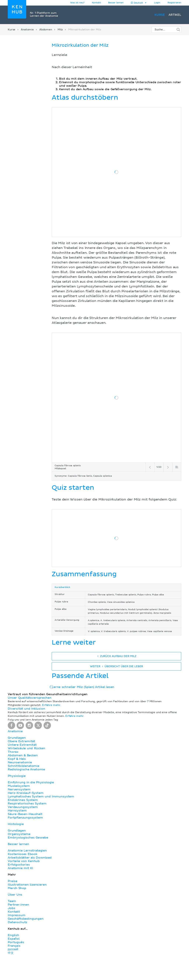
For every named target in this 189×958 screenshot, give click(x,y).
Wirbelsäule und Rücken (26, 748)
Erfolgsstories (19, 864)
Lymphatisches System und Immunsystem (41, 796)
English (13, 935)
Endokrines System (23, 800)
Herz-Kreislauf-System (26, 792)
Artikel (175, 14)
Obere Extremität (21, 741)
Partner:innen (18, 904)
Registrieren (174, 3)
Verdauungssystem (23, 807)
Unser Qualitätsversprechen (29, 697)
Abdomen (45, 29)
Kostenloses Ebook (22, 854)
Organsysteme (19, 834)
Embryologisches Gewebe (28, 837)
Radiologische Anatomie (26, 769)
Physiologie (17, 775)
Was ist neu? (77, 3)
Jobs (11, 908)
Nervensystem (19, 789)
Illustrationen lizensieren (27, 884)
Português (16, 942)
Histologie (16, 824)
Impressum (16, 915)
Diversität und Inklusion (26, 708)
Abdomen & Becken (23, 755)
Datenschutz (17, 922)
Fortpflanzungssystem (25, 817)
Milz (60, 29)
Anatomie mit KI (20, 868)
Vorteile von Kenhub (24, 861)
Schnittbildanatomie (23, 765)
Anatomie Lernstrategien (27, 850)
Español (14, 938)
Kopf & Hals (17, 758)
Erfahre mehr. (51, 705)
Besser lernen (115, 3)
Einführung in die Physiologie (31, 782)
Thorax (13, 751)
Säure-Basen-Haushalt (25, 814)
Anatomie (27, 29)
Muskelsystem (19, 785)
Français (14, 945)
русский (13, 949)
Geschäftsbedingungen (26, 918)
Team (12, 901)
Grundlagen (17, 737)
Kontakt (14, 911)
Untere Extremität (22, 744)
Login (157, 3)
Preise (12, 881)
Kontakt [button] (96, 3)
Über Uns (15, 894)
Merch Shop (17, 888)
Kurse (159, 14)
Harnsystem (17, 810)
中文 (11, 953)
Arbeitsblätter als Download (30, 857)
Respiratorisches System (27, 803)
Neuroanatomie (20, 762)
